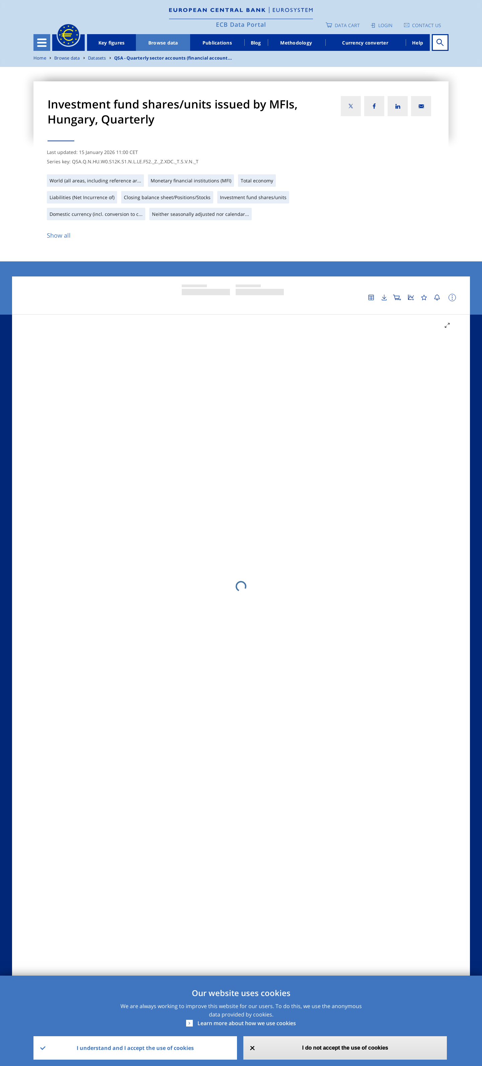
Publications (217, 42)
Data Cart (347, 25)
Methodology (296, 42)
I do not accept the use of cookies (345, 1048)
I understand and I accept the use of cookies (135, 1048)
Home (39, 58)
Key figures (111, 42)
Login (385, 25)
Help (417, 42)
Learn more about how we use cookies (246, 1023)
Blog (256, 42)
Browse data (163, 42)
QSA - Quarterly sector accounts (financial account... (173, 58)
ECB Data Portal (241, 24)
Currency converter (365, 42)
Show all (59, 235)
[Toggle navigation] (41, 42)
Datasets (97, 58)
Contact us (426, 25)
